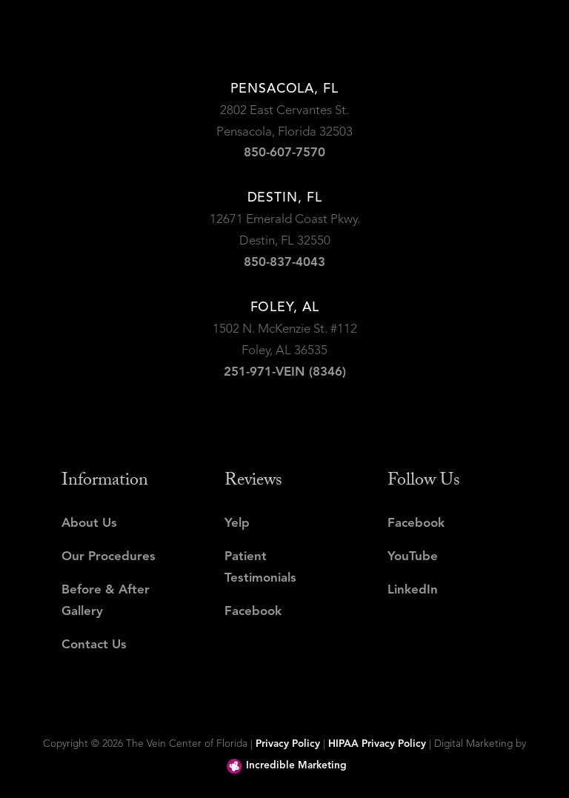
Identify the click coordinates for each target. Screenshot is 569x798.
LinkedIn (412, 590)
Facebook (253, 611)
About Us (89, 523)
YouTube (412, 557)
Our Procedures (108, 557)
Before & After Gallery (105, 601)
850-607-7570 (284, 153)
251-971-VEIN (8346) (285, 372)
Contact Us (94, 645)
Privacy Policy (288, 744)
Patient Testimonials (260, 568)
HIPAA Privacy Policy (377, 744)
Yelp (237, 523)
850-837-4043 (284, 262)
